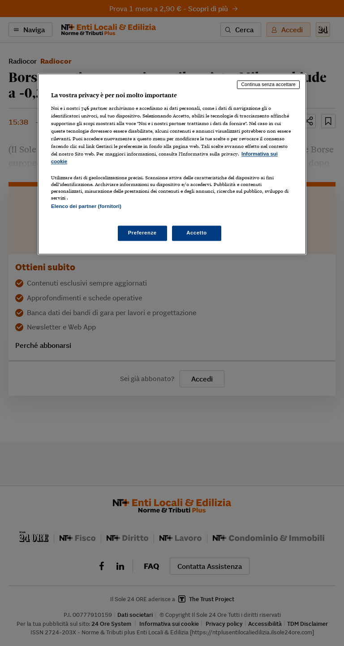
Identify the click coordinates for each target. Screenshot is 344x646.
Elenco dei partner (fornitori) (86, 206)
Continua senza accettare (268, 84)
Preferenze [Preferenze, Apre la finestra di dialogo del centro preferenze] (142, 232)
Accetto (196, 232)
